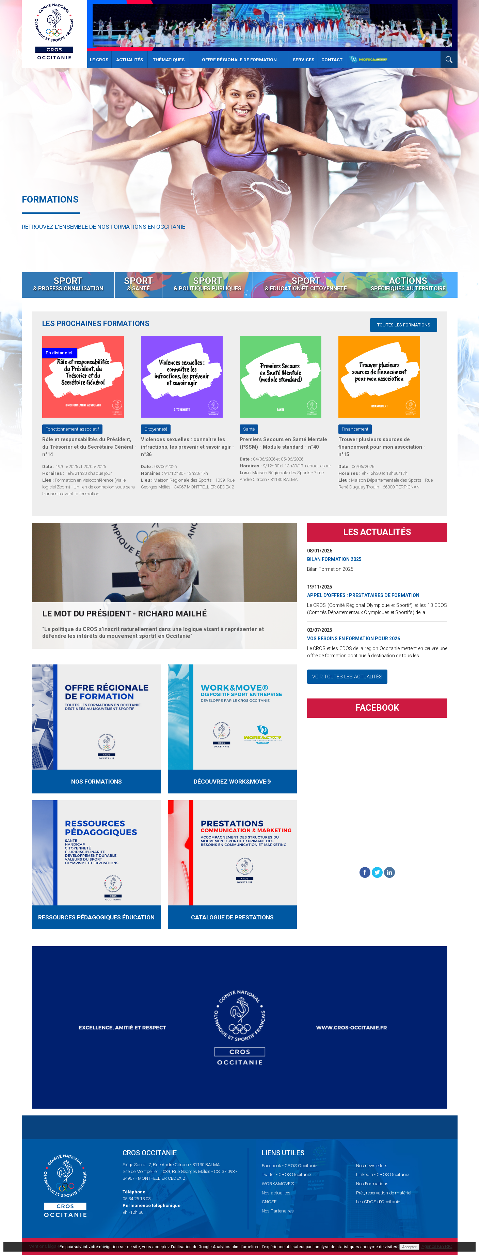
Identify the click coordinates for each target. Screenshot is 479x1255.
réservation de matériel (383, 1192)
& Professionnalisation (68, 283)
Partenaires (278, 1210)
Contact (331, 59)
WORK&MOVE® (278, 1183)
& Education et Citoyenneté (306, 283)
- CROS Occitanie (289, 1165)
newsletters (371, 1165)
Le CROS (99, 59)
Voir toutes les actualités (347, 678)
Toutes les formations (403, 324)
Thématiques (169, 59)
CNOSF (269, 1201)
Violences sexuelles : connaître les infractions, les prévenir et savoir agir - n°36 (187, 446)
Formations (372, 1183)
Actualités (129, 59)
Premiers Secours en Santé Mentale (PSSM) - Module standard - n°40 (283, 443)
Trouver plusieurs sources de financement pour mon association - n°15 (382, 446)
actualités (276, 1192)
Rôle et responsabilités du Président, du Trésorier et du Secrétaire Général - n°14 (89, 446)
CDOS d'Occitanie (378, 1201)
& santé (138, 283)
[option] (239, 136)
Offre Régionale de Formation (239, 59)
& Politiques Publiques (207, 283)
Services (303, 59)
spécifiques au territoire (408, 283)
